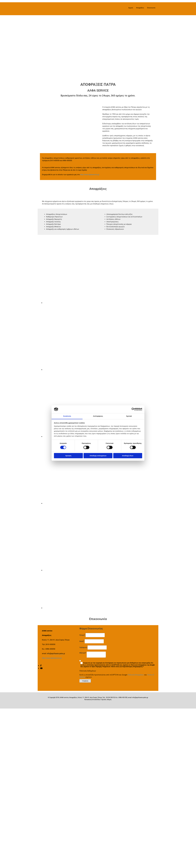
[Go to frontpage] (50, 13)
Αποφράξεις (140, 8)
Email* (81, 641)
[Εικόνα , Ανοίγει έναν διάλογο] (68, 303)
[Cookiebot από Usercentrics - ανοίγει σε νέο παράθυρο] (133, 409)
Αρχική (130, 8)
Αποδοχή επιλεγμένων (98, 456)
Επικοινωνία (151, 8)
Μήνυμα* (82, 653)
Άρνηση (68, 456)
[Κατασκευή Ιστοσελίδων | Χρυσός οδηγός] (41, 703)
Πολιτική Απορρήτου (136, 675)
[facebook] (40, 665)
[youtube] (41, 668)
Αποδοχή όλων (127, 456)
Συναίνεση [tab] (67, 416)
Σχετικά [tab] (129, 416)
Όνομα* (82, 635)
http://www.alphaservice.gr (89, 175)
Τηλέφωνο (83, 647)
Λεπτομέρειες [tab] (98, 416)
